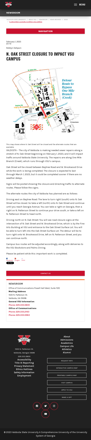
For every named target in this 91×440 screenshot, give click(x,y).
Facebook (9, 260)
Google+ (17, 260)
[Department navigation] (45, 31)
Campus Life (67, 346)
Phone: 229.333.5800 (19, 305)
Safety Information (24, 372)
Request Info (67, 361)
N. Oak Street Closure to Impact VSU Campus (25, 22)
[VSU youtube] (45, 414)
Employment (24, 375)
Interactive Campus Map (66, 368)
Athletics (67, 349)
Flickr (23, 260)
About (67, 336)
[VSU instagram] (54, 406)
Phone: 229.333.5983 (19, 315)
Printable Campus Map (67, 375)
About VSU (32, 19)
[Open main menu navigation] (82, 4)
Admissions (66, 340)
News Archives (55, 19)
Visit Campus (67, 383)
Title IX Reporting (24, 363)
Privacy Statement (24, 366)
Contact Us (46, 273)
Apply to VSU (66, 390)
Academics (67, 343)
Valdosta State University (16, 19)
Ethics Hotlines (24, 369)
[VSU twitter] (45, 406)
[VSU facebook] (37, 406)
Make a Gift (67, 397)
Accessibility (24, 359)
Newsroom (13, 12)
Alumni (67, 352)
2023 (66, 19)
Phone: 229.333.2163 (19, 312)
